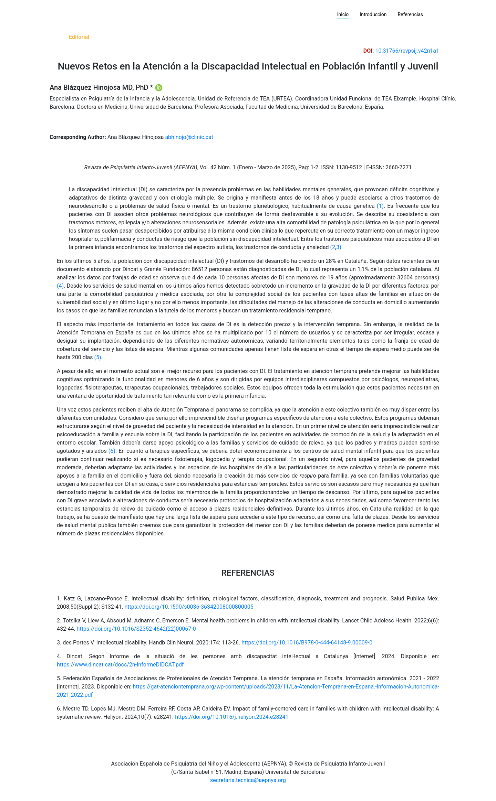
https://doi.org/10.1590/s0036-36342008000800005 (188, 607)
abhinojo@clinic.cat (189, 137)
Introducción (373, 14)
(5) (97, 357)
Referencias (410, 14)
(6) (111, 451)
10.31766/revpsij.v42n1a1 (407, 50)
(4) (60, 285)
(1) (380, 206)
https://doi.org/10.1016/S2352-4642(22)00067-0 (136, 629)
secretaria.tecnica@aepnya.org (248, 780)
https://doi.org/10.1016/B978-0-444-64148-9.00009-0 (306, 642)
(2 (332, 247)
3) (338, 247)
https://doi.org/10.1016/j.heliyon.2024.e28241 (231, 717)
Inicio (345, 14)
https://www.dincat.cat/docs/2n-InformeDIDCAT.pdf (120, 664)
